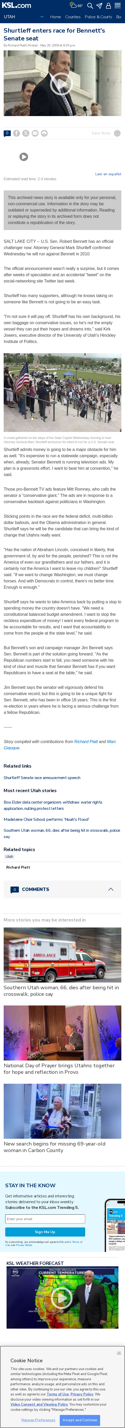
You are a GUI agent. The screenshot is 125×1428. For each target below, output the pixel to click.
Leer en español (108, 174)
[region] (62, 1387)
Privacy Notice (24, 1245)
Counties (73, 17)
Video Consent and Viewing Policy (39, 1404)
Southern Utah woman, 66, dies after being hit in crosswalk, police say (61, 991)
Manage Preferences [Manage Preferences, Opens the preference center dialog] (38, 1420)
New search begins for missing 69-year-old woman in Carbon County (54, 1147)
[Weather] (76, 5)
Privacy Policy (81, 1394)
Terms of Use (58, 1394)
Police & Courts (98, 17)
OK (119, 1353)
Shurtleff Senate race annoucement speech (42, 778)
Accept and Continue (80, 1420)
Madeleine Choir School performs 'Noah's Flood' (46, 819)
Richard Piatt (86, 741)
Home (55, 17)
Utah (9, 856)
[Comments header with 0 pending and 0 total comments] (62, 889)
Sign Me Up (45, 1232)
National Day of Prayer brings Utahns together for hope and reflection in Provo (59, 1069)
